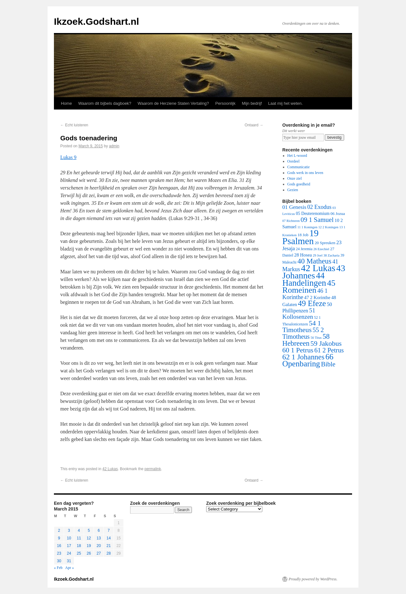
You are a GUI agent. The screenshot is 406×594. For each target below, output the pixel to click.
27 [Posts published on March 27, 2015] (99, 553)
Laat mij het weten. (285, 103)
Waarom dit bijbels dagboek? (104, 103)
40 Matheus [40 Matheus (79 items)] (314, 261)
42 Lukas (110, 469)
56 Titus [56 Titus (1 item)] (316, 337)
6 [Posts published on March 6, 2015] (99, 530)
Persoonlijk (225, 103)
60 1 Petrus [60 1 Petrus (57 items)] (297, 350)
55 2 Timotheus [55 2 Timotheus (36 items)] (303, 333)
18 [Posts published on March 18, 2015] (79, 546)
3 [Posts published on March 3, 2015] (69, 530)
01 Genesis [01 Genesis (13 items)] (294, 207)
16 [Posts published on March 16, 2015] (59, 546)
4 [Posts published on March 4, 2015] (79, 530)
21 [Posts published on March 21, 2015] (109, 546)
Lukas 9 (68, 157)
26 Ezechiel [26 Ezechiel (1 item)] (321, 249)
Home (66, 103)
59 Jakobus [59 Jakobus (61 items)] (326, 343)
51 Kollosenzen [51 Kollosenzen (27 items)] (298, 313)
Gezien (292, 190)
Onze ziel (294, 178)
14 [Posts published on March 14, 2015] (109, 538)
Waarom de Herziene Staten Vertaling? (173, 103)
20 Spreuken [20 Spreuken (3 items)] (325, 242)
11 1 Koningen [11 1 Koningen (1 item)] (308, 227)
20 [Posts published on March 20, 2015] (99, 546)
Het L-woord (297, 155)
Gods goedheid (298, 184)
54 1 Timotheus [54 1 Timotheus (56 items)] (301, 326)
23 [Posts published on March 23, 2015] (59, 553)
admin (114, 146)
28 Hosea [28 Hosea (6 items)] (303, 254)
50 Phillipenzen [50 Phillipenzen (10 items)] (307, 307)
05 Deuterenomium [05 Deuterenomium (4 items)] (313, 213)
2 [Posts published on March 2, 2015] (59, 530)
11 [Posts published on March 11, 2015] (79, 538)
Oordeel (293, 161)
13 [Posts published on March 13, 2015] (99, 538)
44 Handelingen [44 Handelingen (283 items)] (304, 279)
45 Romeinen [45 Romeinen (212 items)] (308, 286)
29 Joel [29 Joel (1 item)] (318, 255)
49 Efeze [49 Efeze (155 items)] (312, 303)
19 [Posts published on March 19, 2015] (89, 546)
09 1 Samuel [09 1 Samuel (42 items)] (317, 219)
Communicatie (298, 167)
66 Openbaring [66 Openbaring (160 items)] (307, 360)
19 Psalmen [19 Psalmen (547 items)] (300, 237)
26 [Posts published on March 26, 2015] (89, 553)
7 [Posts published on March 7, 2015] (109, 530)
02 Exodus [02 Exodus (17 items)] (319, 207)
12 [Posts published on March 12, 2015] (89, 538)
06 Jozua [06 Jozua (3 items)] (338, 213)
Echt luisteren (74, 125)
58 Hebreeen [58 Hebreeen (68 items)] (306, 339)
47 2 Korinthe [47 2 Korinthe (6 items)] (317, 297)
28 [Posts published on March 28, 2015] (109, 553)
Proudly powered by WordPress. (313, 579)
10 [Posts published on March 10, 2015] (69, 538)
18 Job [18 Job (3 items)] (303, 234)
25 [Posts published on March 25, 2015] (79, 553)
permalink (152, 469)
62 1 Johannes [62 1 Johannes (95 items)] (303, 357)
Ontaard (254, 125)
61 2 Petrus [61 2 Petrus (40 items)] (329, 350)
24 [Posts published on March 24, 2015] (69, 553)
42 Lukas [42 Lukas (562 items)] (318, 268)
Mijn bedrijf (252, 103)
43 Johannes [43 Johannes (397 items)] (313, 271)
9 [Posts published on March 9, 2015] (59, 538)
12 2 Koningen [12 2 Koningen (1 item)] (328, 227)
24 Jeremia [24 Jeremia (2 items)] (304, 249)
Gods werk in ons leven (305, 172)
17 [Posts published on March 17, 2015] (69, 546)
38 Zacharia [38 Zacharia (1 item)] (332, 255)
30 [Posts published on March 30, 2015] (59, 561)
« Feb (58, 567)
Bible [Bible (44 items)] (328, 364)
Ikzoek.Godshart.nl (96, 21)
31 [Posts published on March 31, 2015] (69, 561)
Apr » (69, 567)
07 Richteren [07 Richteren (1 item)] (291, 221)
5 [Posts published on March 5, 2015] (89, 530)
